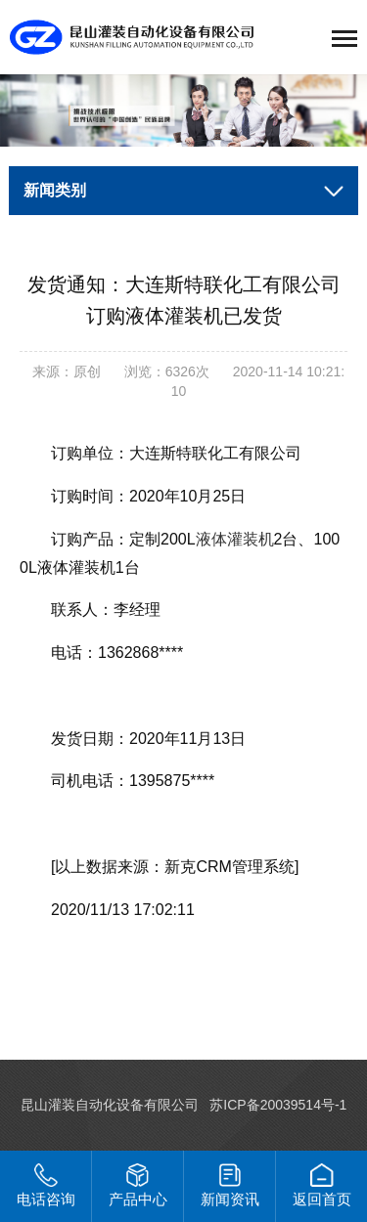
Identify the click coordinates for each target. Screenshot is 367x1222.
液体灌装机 (235, 539)
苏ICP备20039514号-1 (277, 1105)
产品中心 (138, 1185)
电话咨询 (46, 1185)
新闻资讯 (230, 1185)
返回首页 (322, 1185)
